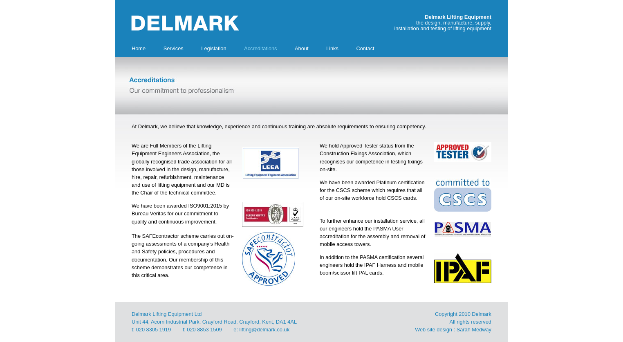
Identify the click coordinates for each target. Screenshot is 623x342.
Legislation (213, 48)
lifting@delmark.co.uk (265, 329)
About (301, 48)
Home (139, 48)
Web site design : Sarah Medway (453, 329)
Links (332, 48)
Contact (365, 48)
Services (174, 48)
